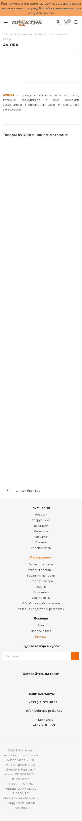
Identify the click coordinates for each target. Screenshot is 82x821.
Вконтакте (25, 683)
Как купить (41, 592)
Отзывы (41, 542)
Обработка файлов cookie (41, 603)
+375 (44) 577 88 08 (43, 702)
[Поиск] (76, 23)
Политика (41, 537)
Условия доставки (41, 570)
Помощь (41, 618)
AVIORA (8, 95)
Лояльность (41, 598)
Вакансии (41, 525)
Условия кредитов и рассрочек (41, 609)
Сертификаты (41, 548)
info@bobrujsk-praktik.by (44, 710)
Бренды (41, 636)
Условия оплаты (41, 564)
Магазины (41, 531)
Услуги (41, 586)
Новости (41, 514)
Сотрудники (41, 520)
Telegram (55, 683)
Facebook (35, 683)
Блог (41, 625)
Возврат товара (41, 581)
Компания (41, 507)
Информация (41, 557)
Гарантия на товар (41, 575)
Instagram (45, 683)
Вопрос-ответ (41, 631)
